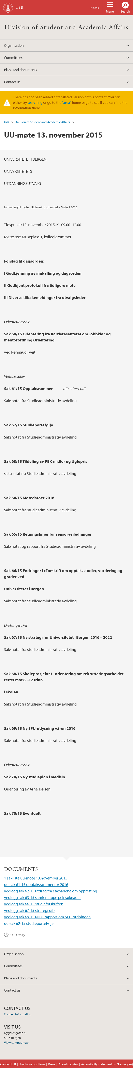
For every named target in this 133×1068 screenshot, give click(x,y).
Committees (13, 57)
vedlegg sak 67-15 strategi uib (29, 910)
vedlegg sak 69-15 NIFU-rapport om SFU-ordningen (47, 916)
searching (35, 102)
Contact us (12, 81)
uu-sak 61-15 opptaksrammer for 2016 (36, 884)
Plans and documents (20, 69)
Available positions (32, 1064)
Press (51, 1064)
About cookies (68, 1064)
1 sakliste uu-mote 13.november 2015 (35, 877)
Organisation (14, 45)
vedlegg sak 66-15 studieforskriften (33, 903)
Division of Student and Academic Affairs (66, 27)
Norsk (94, 8)
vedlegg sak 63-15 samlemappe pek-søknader (42, 897)
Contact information (17, 1014)
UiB (6, 122)
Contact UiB (8, 1064)
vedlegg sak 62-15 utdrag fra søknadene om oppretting (50, 890)
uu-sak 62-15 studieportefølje (29, 923)
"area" (66, 102)
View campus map (16, 1042)
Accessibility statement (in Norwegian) (107, 1064)
